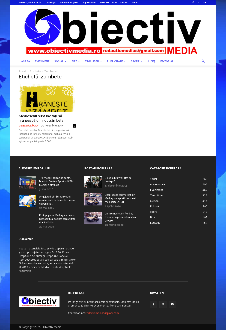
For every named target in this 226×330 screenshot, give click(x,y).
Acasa (25, 61)
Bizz (76, 61)
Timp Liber (93, 61)
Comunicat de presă (68, 2)
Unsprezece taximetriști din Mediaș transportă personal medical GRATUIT (120, 198)
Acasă (22, 71)
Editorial (167, 61)
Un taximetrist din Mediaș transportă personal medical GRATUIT (120, 217)
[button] (203, 61)
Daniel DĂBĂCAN (28, 125)
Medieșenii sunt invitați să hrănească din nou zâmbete (41, 118)
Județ (151, 61)
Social (60, 61)
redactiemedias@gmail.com (102, 313)
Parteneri (104, 2)
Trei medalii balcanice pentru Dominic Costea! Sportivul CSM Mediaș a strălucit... (56, 181)
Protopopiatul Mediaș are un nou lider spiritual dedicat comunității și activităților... (57, 219)
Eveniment (42, 61)
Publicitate (116, 61)
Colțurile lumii (89, 2)
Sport (136, 61)
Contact (135, 2)
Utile (114, 2)
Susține (123, 2)
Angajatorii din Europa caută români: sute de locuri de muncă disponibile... (57, 200)
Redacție (51, 2)
